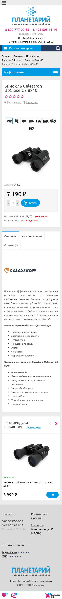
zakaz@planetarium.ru (32, 37)
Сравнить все (34, 427)
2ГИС (4, 556)
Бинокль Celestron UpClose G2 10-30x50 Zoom (27, 484)
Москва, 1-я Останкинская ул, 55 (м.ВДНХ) (32, 41)
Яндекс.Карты (9, 552)
